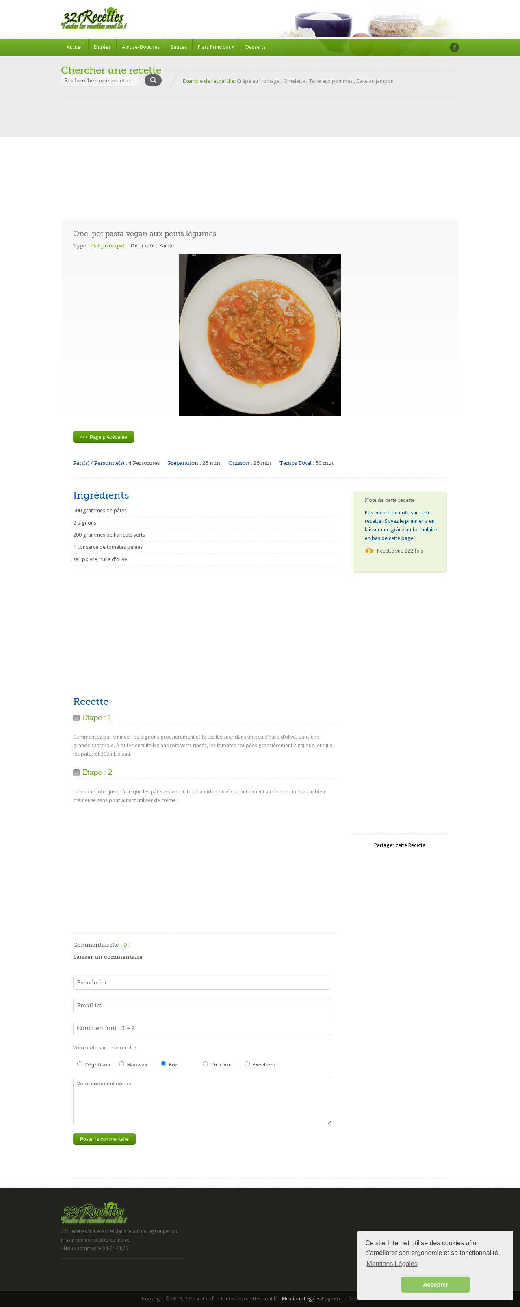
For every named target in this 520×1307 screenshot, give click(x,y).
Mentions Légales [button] (391, 1263)
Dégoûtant (93, 1064)
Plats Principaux (216, 47)
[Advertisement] (260, 154)
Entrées (102, 47)
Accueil (75, 47)
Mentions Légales (301, 1299)
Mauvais (133, 1064)
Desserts (255, 47)
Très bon (217, 1064)
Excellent (260, 1064)
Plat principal (107, 246)
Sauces (179, 47)
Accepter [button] (435, 1284)
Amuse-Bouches (141, 47)
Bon (169, 1064)
